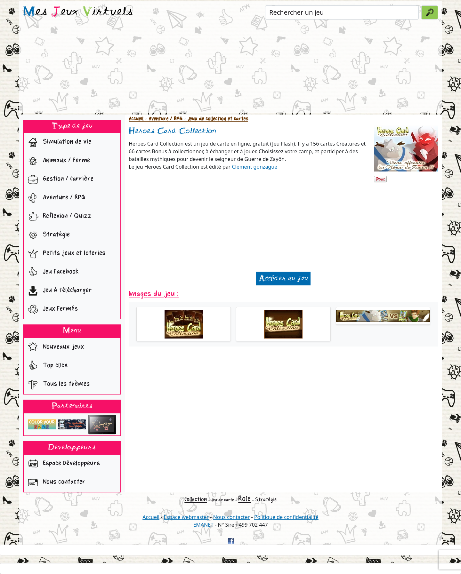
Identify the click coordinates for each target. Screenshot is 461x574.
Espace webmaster (186, 517)
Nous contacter (55, 482)
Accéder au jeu (283, 278)
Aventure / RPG (55, 198)
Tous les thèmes (57, 385)
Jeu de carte (222, 500)
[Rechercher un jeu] (342, 12)
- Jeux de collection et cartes (215, 119)
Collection (195, 499)
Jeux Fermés (51, 309)
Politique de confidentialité (286, 517)
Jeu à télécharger (58, 291)
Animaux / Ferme (57, 161)
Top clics (46, 366)
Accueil (136, 119)
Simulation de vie (58, 142)
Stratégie (47, 235)
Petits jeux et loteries (65, 254)
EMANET (203, 524)
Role (244, 498)
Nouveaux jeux (54, 347)
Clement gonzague (254, 166)
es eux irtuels (78, 12)
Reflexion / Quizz (58, 217)
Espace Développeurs (62, 464)
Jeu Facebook (52, 272)
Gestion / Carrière (59, 179)
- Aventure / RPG (162, 119)
